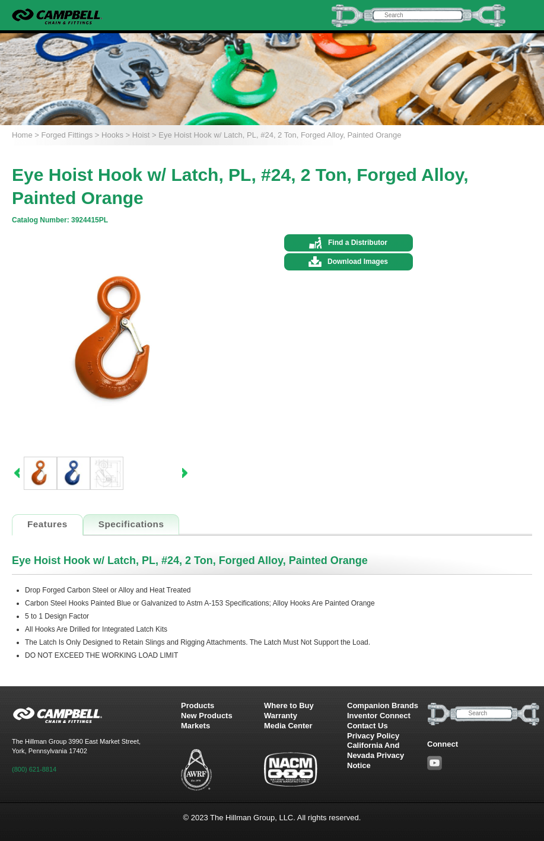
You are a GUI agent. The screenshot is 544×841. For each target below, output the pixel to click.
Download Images (357, 261)
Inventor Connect (379, 715)
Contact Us (367, 725)
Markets (195, 725)
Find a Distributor (357, 242)
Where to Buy (289, 705)
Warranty (280, 715)
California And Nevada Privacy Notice (375, 755)
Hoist (141, 134)
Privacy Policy (373, 735)
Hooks (112, 134)
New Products (207, 715)
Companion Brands (382, 705)
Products (197, 705)
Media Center (288, 725)
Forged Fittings (67, 134)
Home (22, 134)
